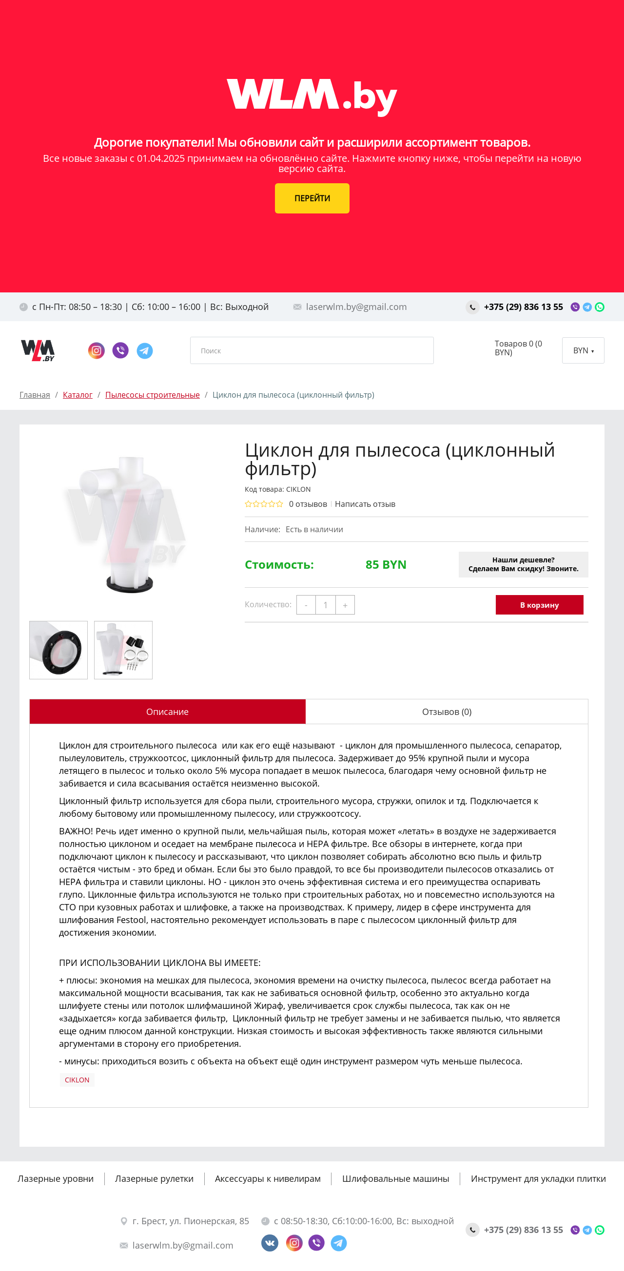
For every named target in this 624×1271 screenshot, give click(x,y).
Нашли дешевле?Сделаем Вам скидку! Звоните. (523, 564)
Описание (167, 711)
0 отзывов (308, 504)
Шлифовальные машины (395, 1178)
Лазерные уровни (56, 1178)
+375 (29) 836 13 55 (516, 306)
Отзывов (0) (446, 711)
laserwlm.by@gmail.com (350, 306)
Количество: (268, 604)
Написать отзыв (365, 504)
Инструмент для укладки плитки (538, 1178)
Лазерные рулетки (154, 1178)
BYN (583, 350)
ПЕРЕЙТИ (312, 198)
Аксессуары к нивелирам (268, 1178)
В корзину (539, 605)
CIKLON (77, 1079)
